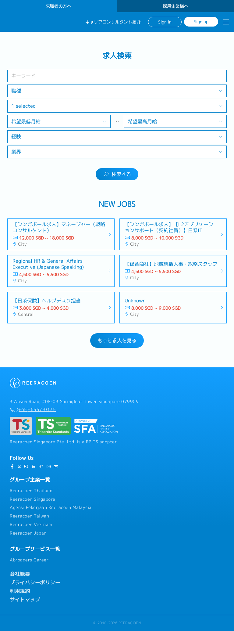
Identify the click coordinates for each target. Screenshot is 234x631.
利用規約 (20, 591)
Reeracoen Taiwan (29, 516)
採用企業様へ (175, 6)
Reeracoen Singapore (32, 499)
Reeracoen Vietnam (31, 524)
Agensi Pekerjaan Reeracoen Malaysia (51, 507)
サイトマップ (25, 600)
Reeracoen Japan (28, 533)
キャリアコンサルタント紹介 (113, 22)
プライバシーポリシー (35, 582)
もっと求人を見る (117, 340)
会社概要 (20, 574)
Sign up (201, 21)
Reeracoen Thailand (31, 491)
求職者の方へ (58, 6)
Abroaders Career (29, 560)
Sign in (165, 22)
